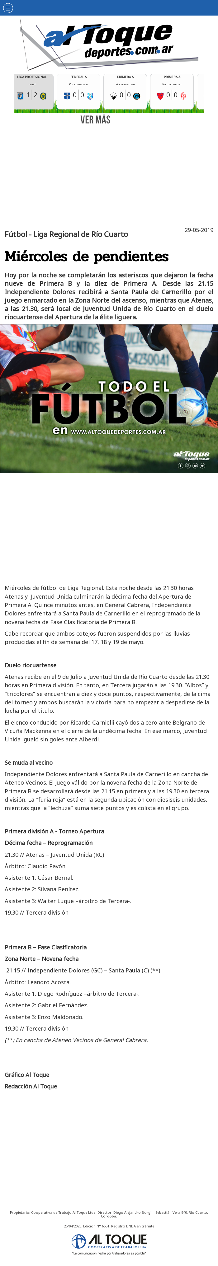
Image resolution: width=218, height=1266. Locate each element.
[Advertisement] (110, 174)
